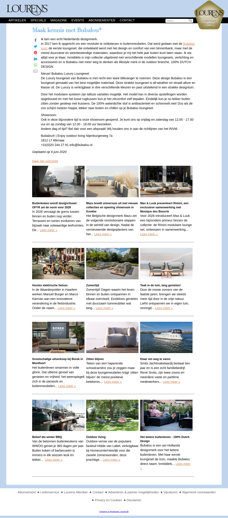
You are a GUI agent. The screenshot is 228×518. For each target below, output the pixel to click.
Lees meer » (48, 230)
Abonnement (27, 492)
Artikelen (17, 20)
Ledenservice (49, 492)
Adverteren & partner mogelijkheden (133, 492)
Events (77, 20)
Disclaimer (134, 500)
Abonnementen (102, 20)
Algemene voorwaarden (199, 492)
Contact (127, 20)
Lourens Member (76, 492)
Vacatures (171, 492)
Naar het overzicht (45, 161)
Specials (38, 20)
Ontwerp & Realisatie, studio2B (114, 511)
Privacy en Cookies (108, 500)
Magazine (59, 20)
